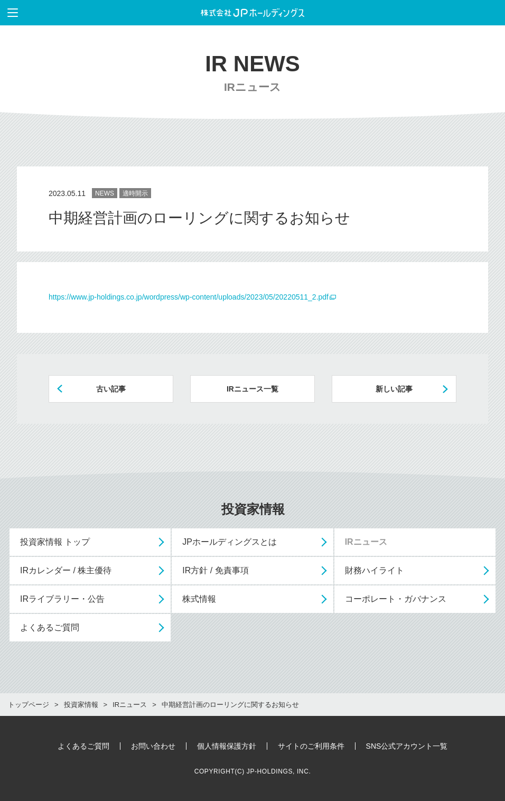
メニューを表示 (9, 12)
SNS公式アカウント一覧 (407, 746)
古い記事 (111, 389)
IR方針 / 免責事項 (215, 570)
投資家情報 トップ (55, 541)
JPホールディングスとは (229, 541)
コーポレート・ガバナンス (395, 598)
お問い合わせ (153, 746)
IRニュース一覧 (252, 389)
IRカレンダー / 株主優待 (65, 570)
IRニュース (366, 541)
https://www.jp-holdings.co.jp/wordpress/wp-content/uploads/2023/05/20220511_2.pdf (189, 297)
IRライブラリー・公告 (62, 598)
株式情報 (199, 598)
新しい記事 (394, 389)
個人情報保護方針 (226, 746)
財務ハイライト (374, 570)
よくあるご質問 (49, 627)
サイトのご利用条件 (311, 746)
